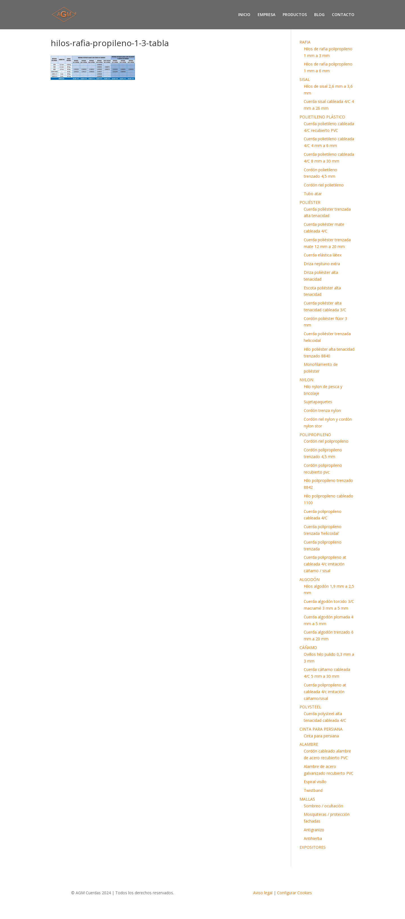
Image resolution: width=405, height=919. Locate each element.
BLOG (319, 15)
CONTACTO (343, 15)
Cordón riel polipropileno (326, 441)
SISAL (305, 79)
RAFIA (305, 42)
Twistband (313, 790)
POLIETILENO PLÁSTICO (322, 117)
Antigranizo (314, 829)
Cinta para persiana (321, 735)
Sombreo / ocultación (323, 805)
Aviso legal (263, 892)
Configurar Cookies (294, 892)
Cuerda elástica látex (322, 255)
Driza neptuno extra (322, 263)
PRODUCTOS (295, 15)
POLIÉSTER (310, 202)
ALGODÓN (310, 579)
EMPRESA (266, 15)
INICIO (244, 15)
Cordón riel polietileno (324, 185)
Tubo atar (313, 193)
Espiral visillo (315, 781)
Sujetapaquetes (318, 401)
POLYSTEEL (310, 706)
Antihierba (313, 838)
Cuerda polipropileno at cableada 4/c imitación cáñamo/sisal (325, 691)
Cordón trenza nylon (322, 410)
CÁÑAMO (308, 647)
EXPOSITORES (313, 847)
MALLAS (307, 799)
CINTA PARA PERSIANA (321, 729)
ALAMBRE (309, 744)
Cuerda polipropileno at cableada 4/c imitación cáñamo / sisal (325, 564)
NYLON (306, 379)
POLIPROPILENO (315, 434)
